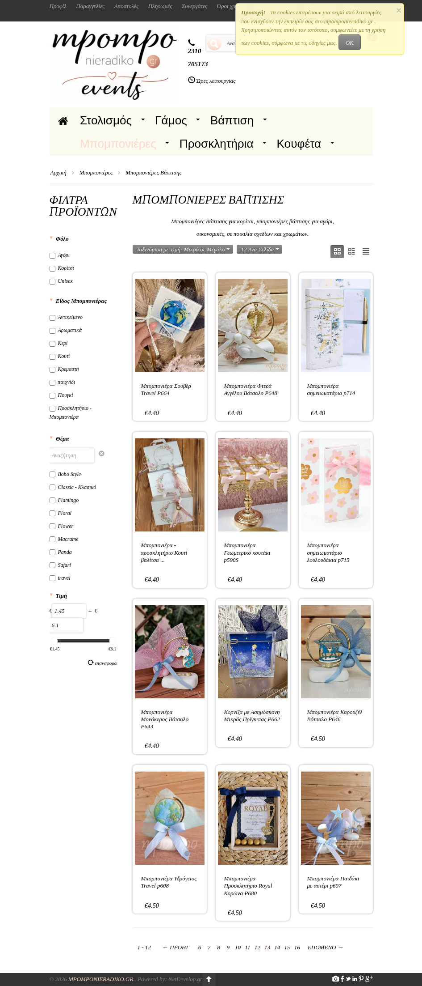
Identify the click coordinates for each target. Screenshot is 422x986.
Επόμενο (326, 947)
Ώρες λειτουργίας (216, 80)
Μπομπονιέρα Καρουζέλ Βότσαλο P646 (335, 715)
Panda (61, 552)
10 (238, 947)
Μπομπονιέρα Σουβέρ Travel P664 (166, 389)
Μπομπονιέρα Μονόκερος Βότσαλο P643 (165, 719)
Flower (62, 526)
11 (247, 947)
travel (60, 578)
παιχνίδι (62, 382)
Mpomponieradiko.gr (101, 979)
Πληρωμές (160, 6)
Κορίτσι (62, 268)
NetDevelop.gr (185, 979)
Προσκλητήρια (217, 143)
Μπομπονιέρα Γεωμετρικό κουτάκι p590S (247, 552)
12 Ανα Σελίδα (260, 249)
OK (350, 42)
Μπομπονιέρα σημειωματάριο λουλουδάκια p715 (328, 552)
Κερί (59, 343)
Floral (61, 513)
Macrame (64, 539)
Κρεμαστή (64, 369)
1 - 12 (144, 947)
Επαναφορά (102, 662)
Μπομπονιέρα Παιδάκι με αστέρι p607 (333, 882)
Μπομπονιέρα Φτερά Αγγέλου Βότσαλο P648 (250, 389)
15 (287, 947)
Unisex (61, 281)
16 (297, 947)
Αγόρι (60, 255)
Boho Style (65, 474)
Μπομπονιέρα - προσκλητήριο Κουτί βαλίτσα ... (164, 552)
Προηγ (175, 947)
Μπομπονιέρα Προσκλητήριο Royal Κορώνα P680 (248, 886)
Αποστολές (126, 6)
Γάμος (171, 120)
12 (257, 947)
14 (277, 947)
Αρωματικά (66, 330)
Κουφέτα (299, 143)
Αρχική (58, 172)
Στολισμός (106, 120)
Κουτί (60, 356)
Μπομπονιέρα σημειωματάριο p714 (331, 389)
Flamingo (64, 500)
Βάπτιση (232, 120)
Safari (60, 565)
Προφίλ (58, 6)
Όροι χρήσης (232, 6)
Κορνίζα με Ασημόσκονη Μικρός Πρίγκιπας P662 (252, 715)
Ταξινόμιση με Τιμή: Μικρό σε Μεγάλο (183, 249)
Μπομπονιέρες (118, 143)
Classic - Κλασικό (73, 487)
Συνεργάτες (195, 6)
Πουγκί (61, 395)
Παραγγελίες (90, 6)
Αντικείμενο (66, 317)
